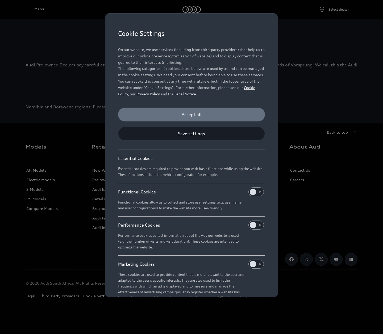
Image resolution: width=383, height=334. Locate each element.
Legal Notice (185, 94)
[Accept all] (191, 114)
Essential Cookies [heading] (135, 158)
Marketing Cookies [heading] (191, 264)
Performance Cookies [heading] (191, 225)
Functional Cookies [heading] (191, 192)
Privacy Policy (148, 94)
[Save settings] (191, 134)
